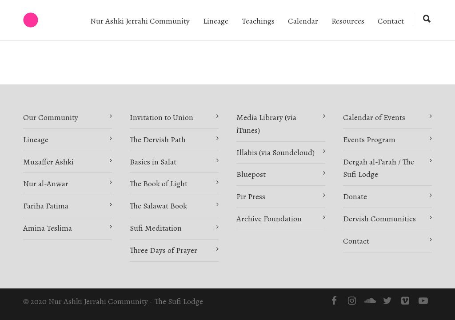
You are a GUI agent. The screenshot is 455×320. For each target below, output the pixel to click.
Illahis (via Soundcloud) (275, 152)
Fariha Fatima (45, 205)
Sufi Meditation (156, 228)
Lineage (215, 21)
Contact (391, 21)
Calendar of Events (374, 117)
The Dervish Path (158, 139)
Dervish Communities (379, 218)
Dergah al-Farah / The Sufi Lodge (378, 168)
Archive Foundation (269, 218)
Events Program (369, 139)
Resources (347, 21)
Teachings (258, 21)
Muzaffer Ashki (48, 161)
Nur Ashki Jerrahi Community (140, 21)
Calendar (303, 21)
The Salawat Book (158, 205)
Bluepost (251, 174)
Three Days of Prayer (163, 250)
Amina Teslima (47, 228)
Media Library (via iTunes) (266, 124)
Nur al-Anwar (45, 183)
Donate (355, 196)
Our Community (50, 117)
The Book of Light (159, 183)
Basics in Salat (153, 161)
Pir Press (250, 196)
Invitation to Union (161, 117)
